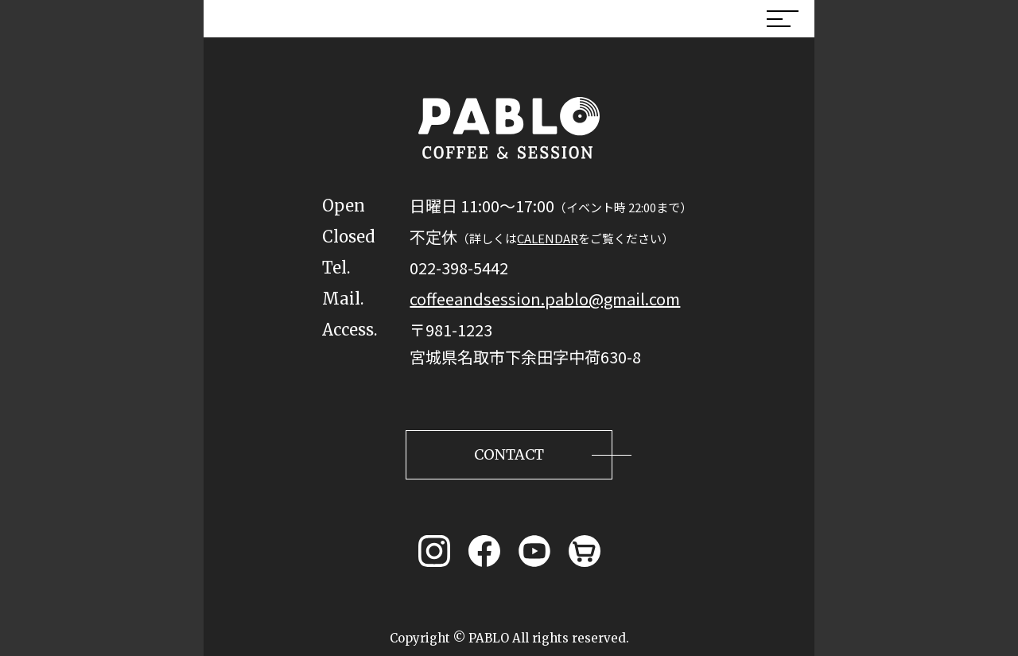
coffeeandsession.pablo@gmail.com (545, 298)
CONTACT (509, 454)
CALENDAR (547, 238)
